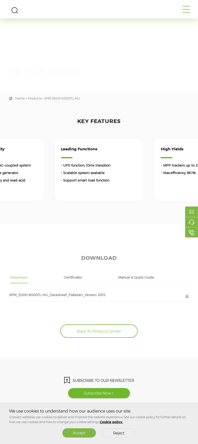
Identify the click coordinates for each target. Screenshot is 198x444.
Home (20, 98)
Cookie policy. (111, 422)
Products (34, 98)
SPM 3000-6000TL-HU (62, 98)
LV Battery (35, 71)
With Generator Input (64, 71)
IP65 (15, 71)
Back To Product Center (99, 331)
